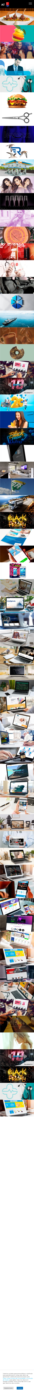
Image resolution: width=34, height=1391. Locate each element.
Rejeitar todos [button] (8, 1388)
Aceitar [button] (20, 1388)
